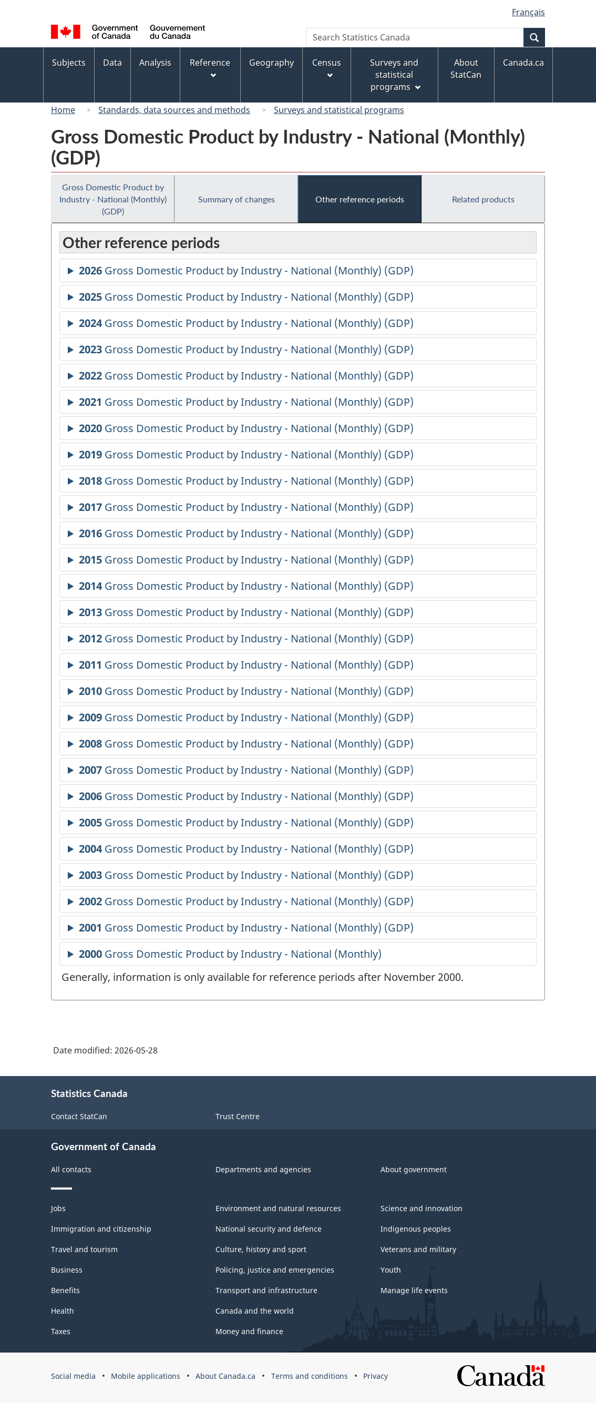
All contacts (71, 1169)
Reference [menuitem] (210, 67)
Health (62, 1311)
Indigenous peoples (416, 1229)
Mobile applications (145, 1376)
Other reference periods (359, 199)
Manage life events (414, 1290)
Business (67, 1270)
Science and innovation (422, 1208)
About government (414, 1169)
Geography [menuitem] (271, 62)
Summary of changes (236, 199)
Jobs (58, 1208)
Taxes (60, 1331)
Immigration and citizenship (101, 1229)
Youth (391, 1270)
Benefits (65, 1290)
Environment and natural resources (278, 1208)
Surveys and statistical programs (339, 110)
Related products (483, 199)
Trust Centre (237, 1116)
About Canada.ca (225, 1376)
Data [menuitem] (112, 62)
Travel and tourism (84, 1249)
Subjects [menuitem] (69, 62)
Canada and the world (254, 1311)
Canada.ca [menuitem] (523, 62)
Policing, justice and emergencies (274, 1270)
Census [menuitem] (326, 67)
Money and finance (249, 1331)
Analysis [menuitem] (155, 62)
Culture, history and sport (260, 1249)
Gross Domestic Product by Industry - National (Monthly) (230, 955)
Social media (73, 1376)
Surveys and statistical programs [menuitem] (395, 75)
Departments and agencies (263, 1169)
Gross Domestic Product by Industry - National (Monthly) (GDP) (113, 199)
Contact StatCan (79, 1116)
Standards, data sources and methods (174, 110)
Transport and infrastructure (266, 1290)
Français (528, 12)
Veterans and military (418, 1249)
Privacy (375, 1376)
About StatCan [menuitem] (465, 68)
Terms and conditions (309, 1376)
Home (63, 110)
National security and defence (268, 1229)
